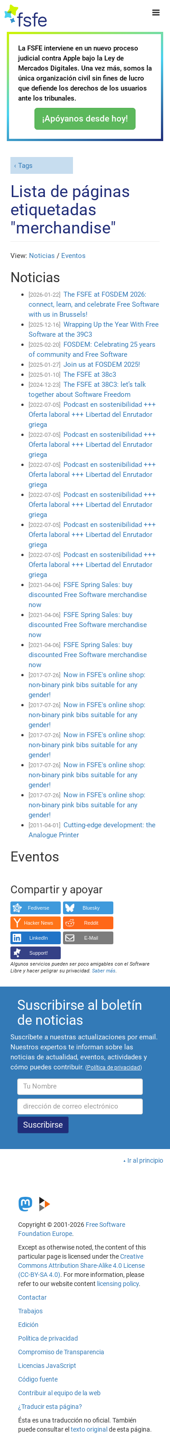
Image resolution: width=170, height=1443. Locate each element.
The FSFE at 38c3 (89, 374)
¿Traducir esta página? (50, 1406)
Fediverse (38, 908)
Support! (38, 953)
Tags (25, 166)
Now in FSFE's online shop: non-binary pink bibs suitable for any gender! (87, 685)
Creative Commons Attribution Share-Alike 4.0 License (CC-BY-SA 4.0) (81, 1265)
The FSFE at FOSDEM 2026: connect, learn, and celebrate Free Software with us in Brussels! (94, 304)
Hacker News (38, 923)
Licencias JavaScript (47, 1365)
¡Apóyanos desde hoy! (85, 118)
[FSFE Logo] (26, 16)
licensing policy (118, 1283)
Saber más (104, 971)
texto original (89, 1429)
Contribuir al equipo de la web (59, 1393)
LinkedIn (38, 938)
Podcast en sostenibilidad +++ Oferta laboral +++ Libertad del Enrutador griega (92, 414)
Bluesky (91, 908)
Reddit (91, 923)
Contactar (32, 1297)
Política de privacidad (48, 1338)
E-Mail (91, 938)
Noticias (42, 256)
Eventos (73, 256)
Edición (28, 1324)
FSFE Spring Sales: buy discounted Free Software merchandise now (88, 595)
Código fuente (38, 1379)
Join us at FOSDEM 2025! (101, 364)
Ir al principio (145, 1160)
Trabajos (30, 1311)
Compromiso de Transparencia (61, 1352)
